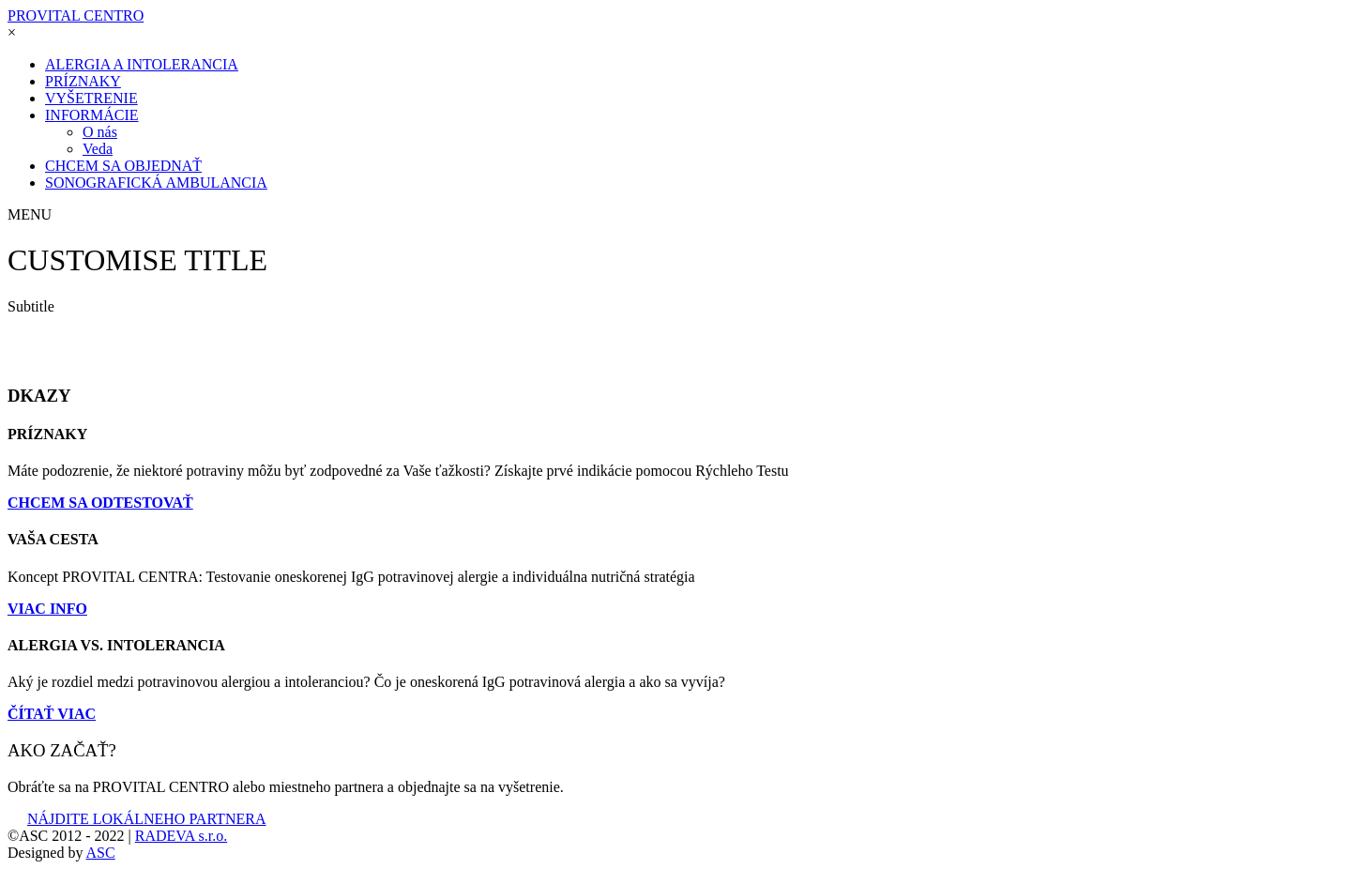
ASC (100, 853)
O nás (100, 132)
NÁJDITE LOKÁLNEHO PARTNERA (137, 819)
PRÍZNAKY (83, 81)
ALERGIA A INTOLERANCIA (141, 64)
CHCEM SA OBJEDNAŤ (123, 166)
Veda (98, 149)
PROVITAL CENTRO (76, 15)
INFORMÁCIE (92, 115)
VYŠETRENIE (91, 98)
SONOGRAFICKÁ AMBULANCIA (156, 183)
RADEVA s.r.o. (181, 836)
